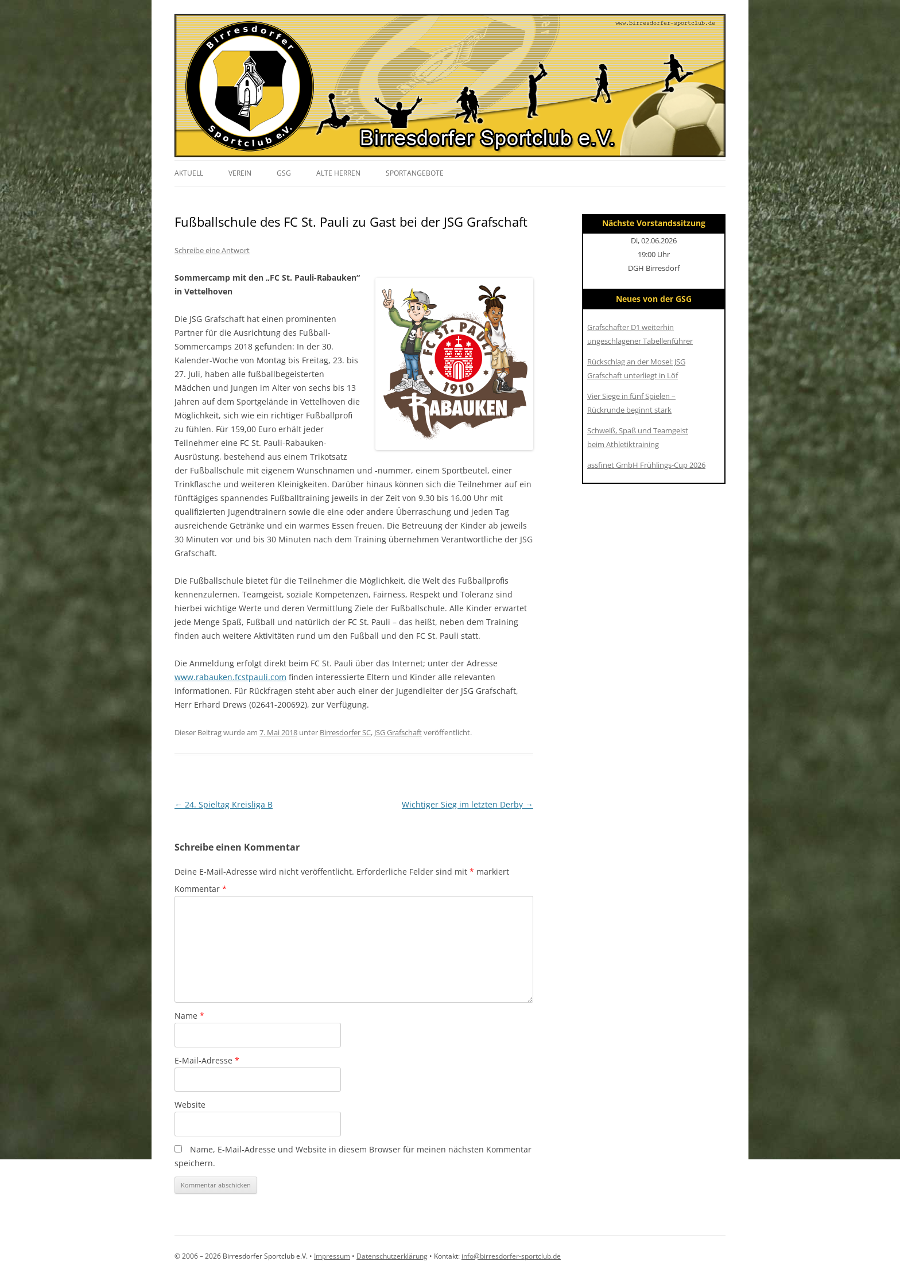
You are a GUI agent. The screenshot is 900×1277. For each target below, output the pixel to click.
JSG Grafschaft (398, 732)
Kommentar (200, 888)
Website (189, 1104)
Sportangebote (415, 173)
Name (189, 1015)
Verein (239, 173)
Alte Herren (338, 173)
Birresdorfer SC (345, 732)
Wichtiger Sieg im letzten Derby (467, 804)
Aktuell (188, 173)
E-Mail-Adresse (206, 1060)
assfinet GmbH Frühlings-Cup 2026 (646, 465)
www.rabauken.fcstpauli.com (230, 677)
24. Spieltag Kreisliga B (223, 804)
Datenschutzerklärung (392, 1256)
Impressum (332, 1256)
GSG (284, 173)
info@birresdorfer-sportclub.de (511, 1256)
